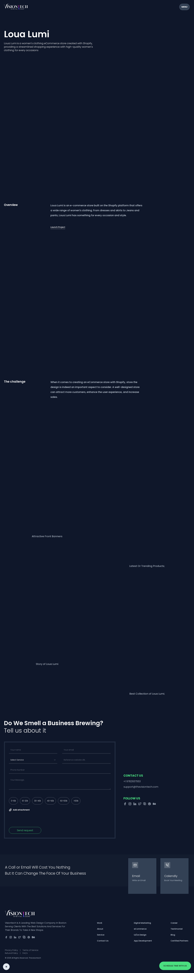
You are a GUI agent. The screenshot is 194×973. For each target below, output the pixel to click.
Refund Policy (11, 953)
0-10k (13, 800)
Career (174, 923)
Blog (173, 934)
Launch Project (57, 227)
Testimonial (176, 928)
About (100, 928)
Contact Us (103, 940)
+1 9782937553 (132, 781)
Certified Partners (179, 940)
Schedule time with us (175, 965)
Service (100, 934)
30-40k (37, 800)
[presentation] (28, 820)
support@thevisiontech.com (140, 786)
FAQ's (25, 953)
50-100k (63, 800)
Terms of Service (30, 950)
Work (99, 923)
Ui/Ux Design (140, 934)
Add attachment (19, 809)
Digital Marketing (142, 923)
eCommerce (140, 928)
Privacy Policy (11, 950)
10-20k (25, 800)
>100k (75, 800)
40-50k (50, 800)
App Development (143, 940)
